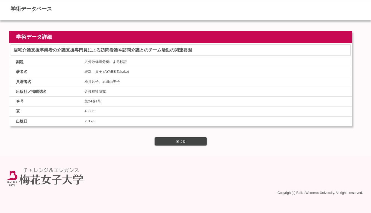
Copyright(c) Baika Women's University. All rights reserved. (320, 192)
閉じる (181, 141)
